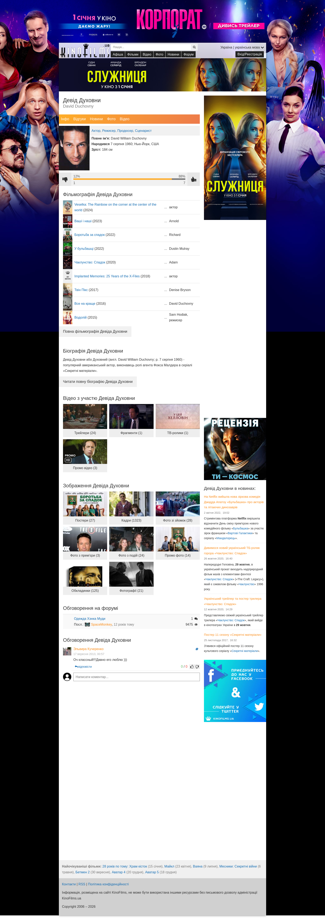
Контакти (69, 884)
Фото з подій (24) (131, 555)
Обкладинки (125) (85, 590)
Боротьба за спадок (89, 235)
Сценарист (143, 130)
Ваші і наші (83, 221)
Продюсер (125, 130)
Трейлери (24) (85, 433)
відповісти (83, 666)
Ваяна (198, 866)
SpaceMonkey (101, 624)
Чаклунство (246, 584)
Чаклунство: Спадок (89, 262)
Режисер (108, 130)
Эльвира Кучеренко (88, 649)
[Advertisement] (235, 350)
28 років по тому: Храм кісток (124, 866)
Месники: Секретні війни (238, 866)
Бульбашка (240, 528)
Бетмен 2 (82, 872)
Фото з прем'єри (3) (85, 555)
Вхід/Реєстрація (250, 54)
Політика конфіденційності (108, 884)
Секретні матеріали (245, 651)
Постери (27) (85, 520)
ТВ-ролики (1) (177, 433)
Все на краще (84, 303)
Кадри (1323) (131, 520)
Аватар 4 (118, 872)
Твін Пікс (81, 290)
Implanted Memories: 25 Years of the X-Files (107, 276)
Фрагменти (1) (131, 433)
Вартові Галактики (240, 533)
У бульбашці (83, 248)
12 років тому (124, 624)
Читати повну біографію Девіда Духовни (98, 382)
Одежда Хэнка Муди (89, 618)
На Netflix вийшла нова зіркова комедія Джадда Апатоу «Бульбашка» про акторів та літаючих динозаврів (234, 502)
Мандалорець (225, 538)
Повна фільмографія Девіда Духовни (95, 331)
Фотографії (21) (131, 590)
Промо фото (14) (177, 555)
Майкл (169, 866)
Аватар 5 (152, 872)
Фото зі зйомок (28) (178, 520)
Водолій (80, 317)
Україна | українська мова (242, 47)
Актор (96, 130)
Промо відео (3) (85, 468)
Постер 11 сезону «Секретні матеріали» (232, 634)
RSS (82, 884)
